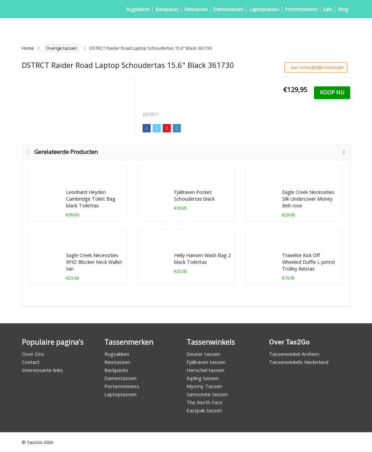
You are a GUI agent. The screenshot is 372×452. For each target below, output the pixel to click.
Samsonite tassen (207, 394)
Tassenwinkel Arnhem (294, 354)
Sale (327, 9)
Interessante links (42, 370)
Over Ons (33, 354)
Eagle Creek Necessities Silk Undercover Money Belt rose (308, 199)
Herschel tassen (205, 370)
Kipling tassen (203, 378)
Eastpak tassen (204, 410)
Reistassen (196, 9)
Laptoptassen (264, 9)
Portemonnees (301, 9)
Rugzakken (138, 9)
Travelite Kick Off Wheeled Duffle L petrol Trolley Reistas (308, 262)
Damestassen (228, 9)
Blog (343, 9)
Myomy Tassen (204, 386)
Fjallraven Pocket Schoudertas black (194, 195)
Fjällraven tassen (206, 362)
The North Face (204, 402)
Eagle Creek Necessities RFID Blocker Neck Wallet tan (94, 262)
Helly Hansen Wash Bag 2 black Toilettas (202, 258)
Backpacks (166, 9)
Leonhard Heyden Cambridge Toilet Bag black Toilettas (90, 199)
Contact (31, 362)
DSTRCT (150, 114)
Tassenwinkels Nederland (298, 362)
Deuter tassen (203, 354)
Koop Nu (332, 92)
